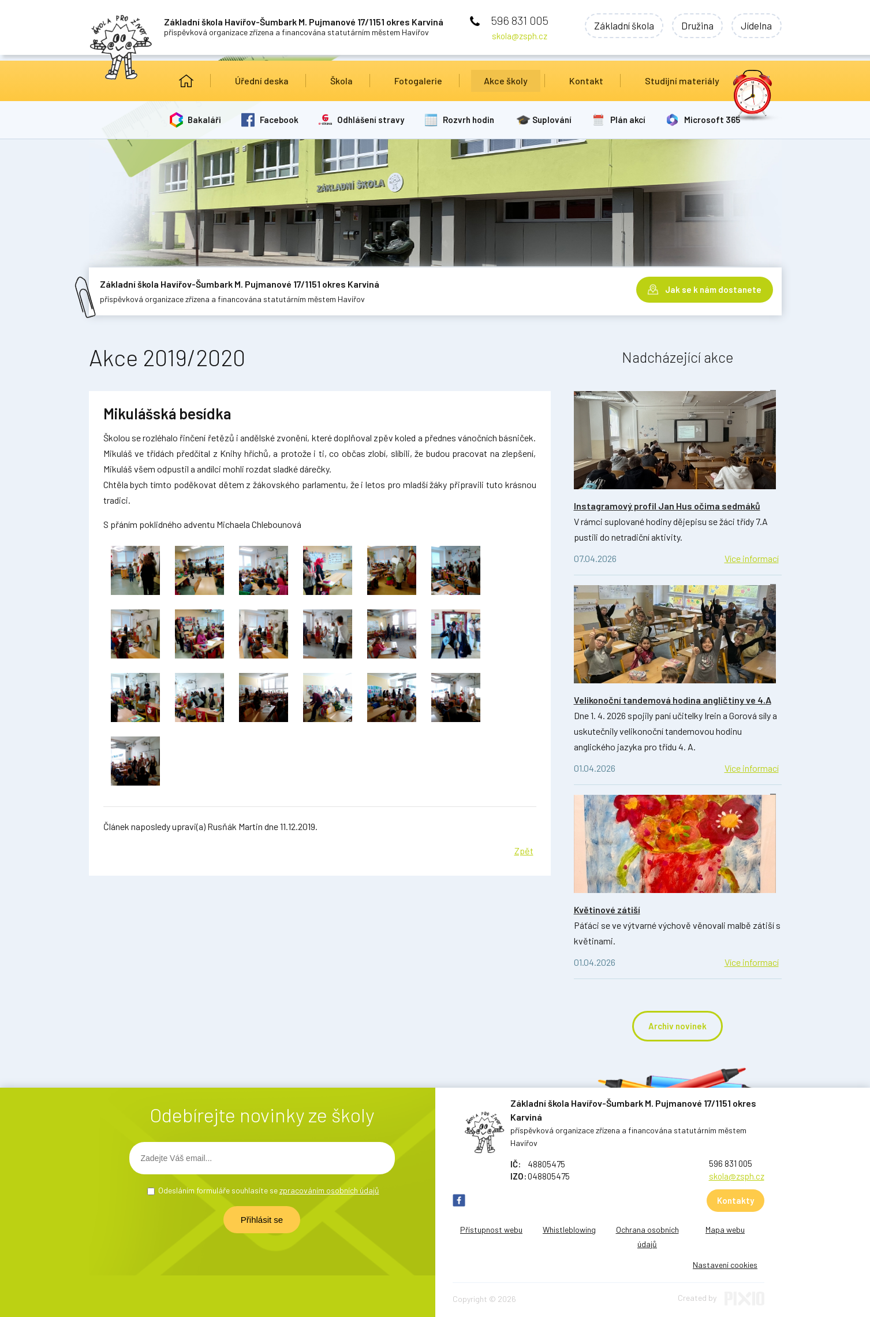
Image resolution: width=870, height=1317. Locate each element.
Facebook (279, 119)
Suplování (553, 119)
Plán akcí (629, 119)
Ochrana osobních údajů (647, 1237)
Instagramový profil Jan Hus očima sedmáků (667, 505)
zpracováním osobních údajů (329, 1190)
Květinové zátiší (607, 909)
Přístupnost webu (491, 1229)
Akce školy (506, 80)
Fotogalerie (418, 80)
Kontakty (735, 1200)
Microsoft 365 (713, 119)
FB (459, 1200)
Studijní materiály (682, 80)
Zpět (523, 850)
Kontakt (586, 80)
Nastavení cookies (725, 1265)
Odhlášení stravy (371, 119)
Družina (694, 26)
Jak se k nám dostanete (713, 289)
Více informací (752, 558)
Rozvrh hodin (469, 119)
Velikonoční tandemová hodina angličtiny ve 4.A (672, 699)
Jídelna (755, 26)
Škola (341, 80)
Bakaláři (205, 119)
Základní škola (619, 26)
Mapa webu (725, 1229)
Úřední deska (262, 80)
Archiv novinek (677, 1026)
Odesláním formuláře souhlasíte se (268, 1190)
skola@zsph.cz (519, 36)
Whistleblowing (569, 1229)
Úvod (186, 81)
